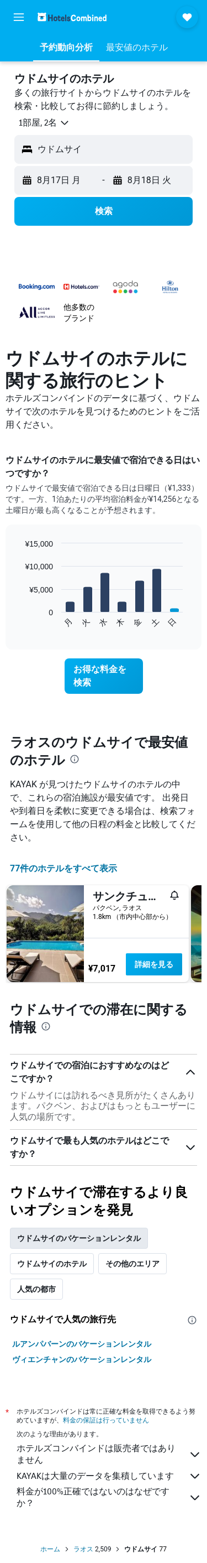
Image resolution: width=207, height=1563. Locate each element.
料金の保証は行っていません (106, 1420)
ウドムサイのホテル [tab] (52, 1263)
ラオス (83, 1549)
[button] (19, 17)
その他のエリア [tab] (132, 1263)
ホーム (50, 1549)
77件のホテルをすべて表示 (63, 868)
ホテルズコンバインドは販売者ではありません (109, 1454)
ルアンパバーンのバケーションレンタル (81, 1343)
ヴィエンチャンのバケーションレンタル (81, 1359)
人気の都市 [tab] (36, 1289)
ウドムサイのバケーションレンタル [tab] (79, 1238)
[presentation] (74, 759)
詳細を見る (154, 964)
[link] (104, 676)
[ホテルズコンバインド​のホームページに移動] (72, 17)
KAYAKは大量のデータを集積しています (109, 1476)
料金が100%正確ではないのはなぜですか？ (109, 1497)
